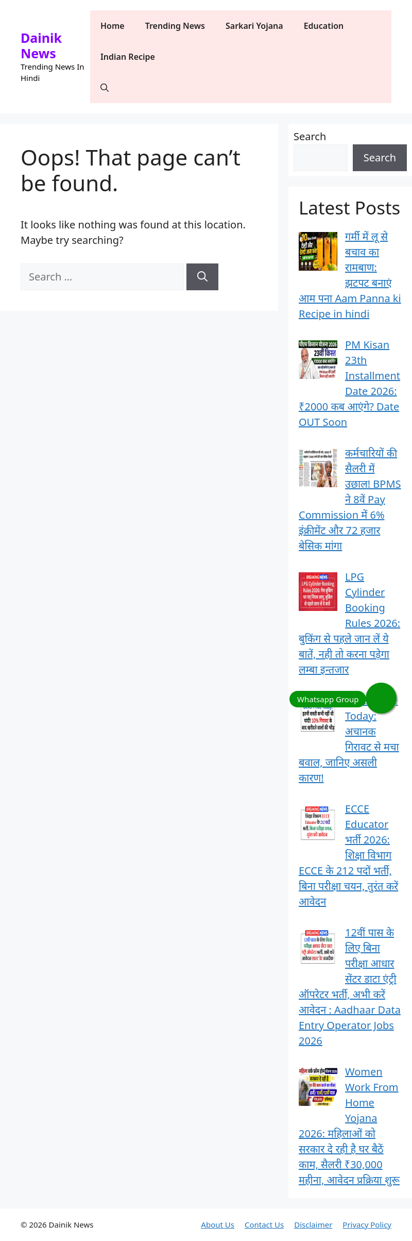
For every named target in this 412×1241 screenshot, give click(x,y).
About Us (217, 1224)
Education (324, 25)
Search (310, 136)
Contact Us (264, 1224)
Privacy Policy (366, 1224)
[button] (104, 87)
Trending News (175, 25)
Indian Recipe (127, 56)
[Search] (202, 276)
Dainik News (41, 45)
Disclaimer (313, 1224)
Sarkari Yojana (254, 25)
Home (112, 25)
